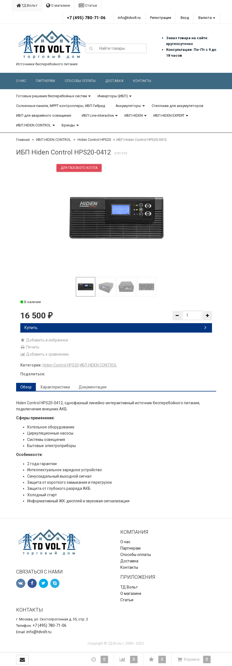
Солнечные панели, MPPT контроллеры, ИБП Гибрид (60, 106)
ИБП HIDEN (133, 115)
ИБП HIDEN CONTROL (33, 125)
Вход (185, 18)
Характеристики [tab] (55, 387)
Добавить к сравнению (44, 354)
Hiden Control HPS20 (94, 140)
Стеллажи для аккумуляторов (177, 106)
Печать (29, 347)
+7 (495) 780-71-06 (86, 17)
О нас (21, 81)
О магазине (58, 5)
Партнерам (45, 81)
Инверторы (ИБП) (113, 96)
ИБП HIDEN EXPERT (168, 115)
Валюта (205, 18)
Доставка (114, 81)
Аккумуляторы (128, 106)
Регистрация (160, 18)
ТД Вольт (27, 5)
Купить (115, 327)
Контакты (142, 81)
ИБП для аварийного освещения (43, 115)
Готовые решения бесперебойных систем (51, 96)
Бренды (68, 125)
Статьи (88, 5)
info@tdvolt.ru (129, 18)
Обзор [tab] (26, 387)
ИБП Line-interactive (98, 115)
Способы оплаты (80, 81)
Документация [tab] (92, 387)
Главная (23, 140)
